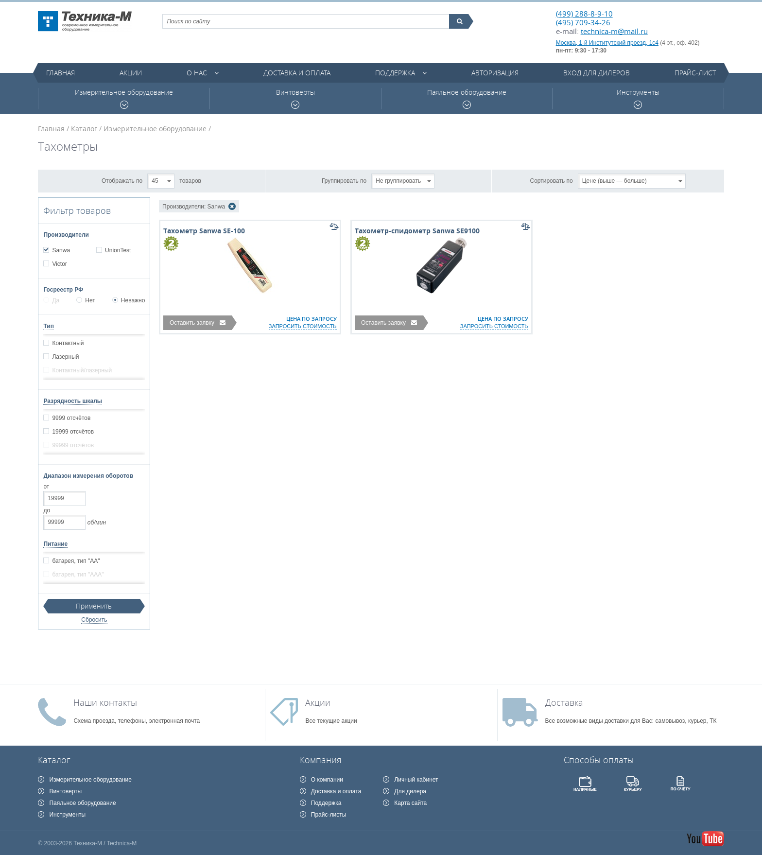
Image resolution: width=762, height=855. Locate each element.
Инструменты (638, 98)
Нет (85, 300)
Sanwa (61, 250)
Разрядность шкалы (72, 401)
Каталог (84, 128)
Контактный (68, 343)
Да (51, 300)
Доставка (564, 702)
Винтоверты (295, 98)
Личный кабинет (416, 779)
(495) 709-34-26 (583, 22)
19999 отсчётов (73, 431)
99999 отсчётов (73, 445)
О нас (197, 72)
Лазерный (65, 356)
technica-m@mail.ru (614, 31)
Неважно (128, 300)
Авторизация (495, 72)
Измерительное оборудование (124, 98)
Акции (131, 72)
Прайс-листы (328, 814)
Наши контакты (105, 702)
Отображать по (122, 180)
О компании (327, 779)
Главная (60, 72)
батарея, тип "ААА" (78, 574)
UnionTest (117, 250)
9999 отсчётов (71, 418)
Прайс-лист (695, 72)
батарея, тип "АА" (76, 561)
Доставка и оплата (296, 72)
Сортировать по (551, 180)
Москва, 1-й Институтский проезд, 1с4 (607, 42)
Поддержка (395, 72)
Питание (55, 544)
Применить (94, 606)
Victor (59, 264)
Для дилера (410, 791)
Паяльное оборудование (466, 98)
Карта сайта (410, 803)
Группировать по (344, 180)
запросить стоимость (303, 326)
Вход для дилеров (596, 72)
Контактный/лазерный (82, 370)
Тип (48, 326)
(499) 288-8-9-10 (584, 13)
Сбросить (94, 619)
